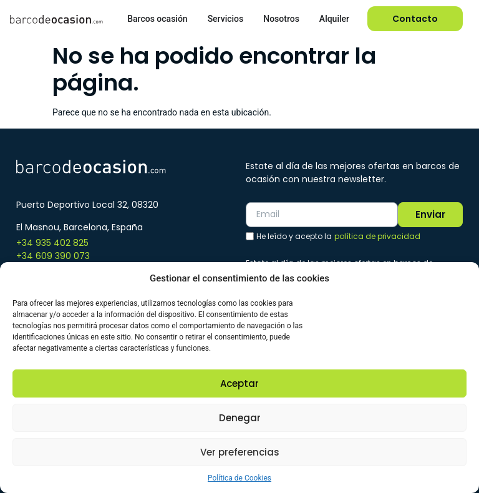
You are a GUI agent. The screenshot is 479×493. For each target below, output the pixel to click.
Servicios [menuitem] (226, 19)
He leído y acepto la (338, 236)
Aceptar (239, 383)
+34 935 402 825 (52, 243)
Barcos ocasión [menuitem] (157, 19)
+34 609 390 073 (53, 256)
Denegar (240, 417)
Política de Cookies (239, 478)
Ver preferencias (239, 452)
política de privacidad (377, 236)
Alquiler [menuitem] (334, 19)
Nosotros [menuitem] (281, 19)
